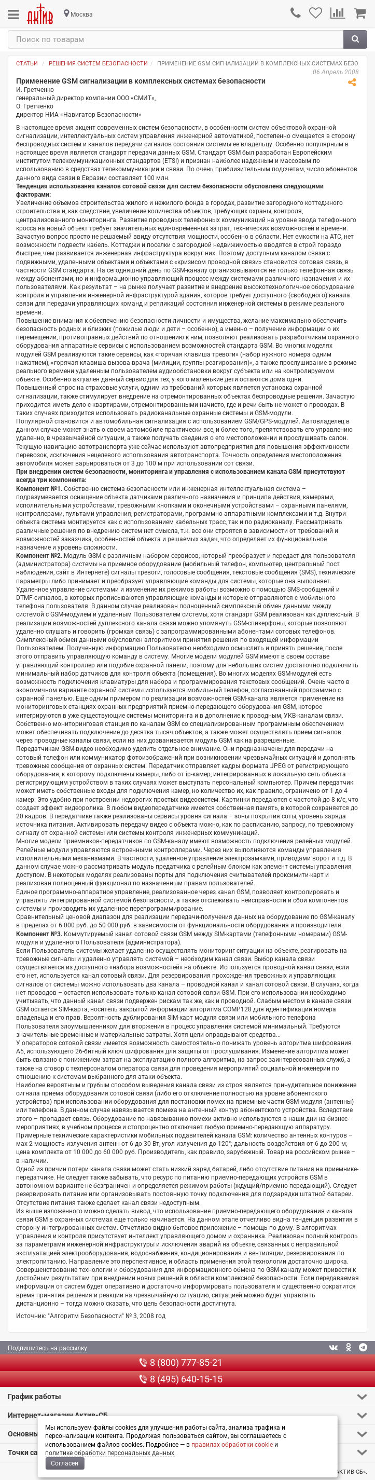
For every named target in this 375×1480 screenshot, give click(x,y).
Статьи (27, 63)
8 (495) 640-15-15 (181, 1379)
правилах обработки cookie (232, 1444)
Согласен (64, 1463)
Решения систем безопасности (98, 63)
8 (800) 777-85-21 (181, 1362)
